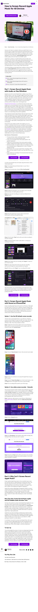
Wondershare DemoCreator (10, 103)
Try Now (33, 3)
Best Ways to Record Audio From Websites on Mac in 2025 (15, 561)
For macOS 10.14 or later (24, 160)
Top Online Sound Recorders (10, 557)
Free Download (13, 157)
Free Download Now (11, 15)
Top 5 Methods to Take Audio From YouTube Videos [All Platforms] (17, 559)
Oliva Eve (25, 15)
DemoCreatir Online (9, 399)
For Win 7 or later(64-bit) (13, 160)
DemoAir (8, 129)
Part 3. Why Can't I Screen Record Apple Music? (16, 84)
